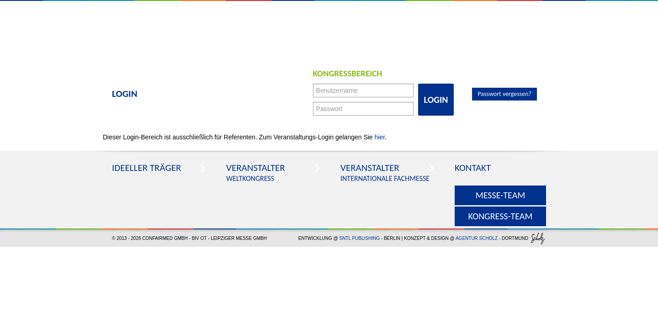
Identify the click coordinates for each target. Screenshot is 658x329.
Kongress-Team (500, 216)
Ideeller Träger (146, 168)
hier (380, 137)
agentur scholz (477, 238)
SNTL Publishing (359, 238)
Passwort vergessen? (504, 94)
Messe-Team (500, 195)
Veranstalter (255, 168)
